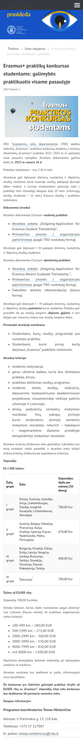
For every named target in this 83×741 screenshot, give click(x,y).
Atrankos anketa (25, 223)
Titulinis (13, 49)
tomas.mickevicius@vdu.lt (39, 733)
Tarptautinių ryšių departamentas (35, 144)
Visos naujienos (35, 49)
